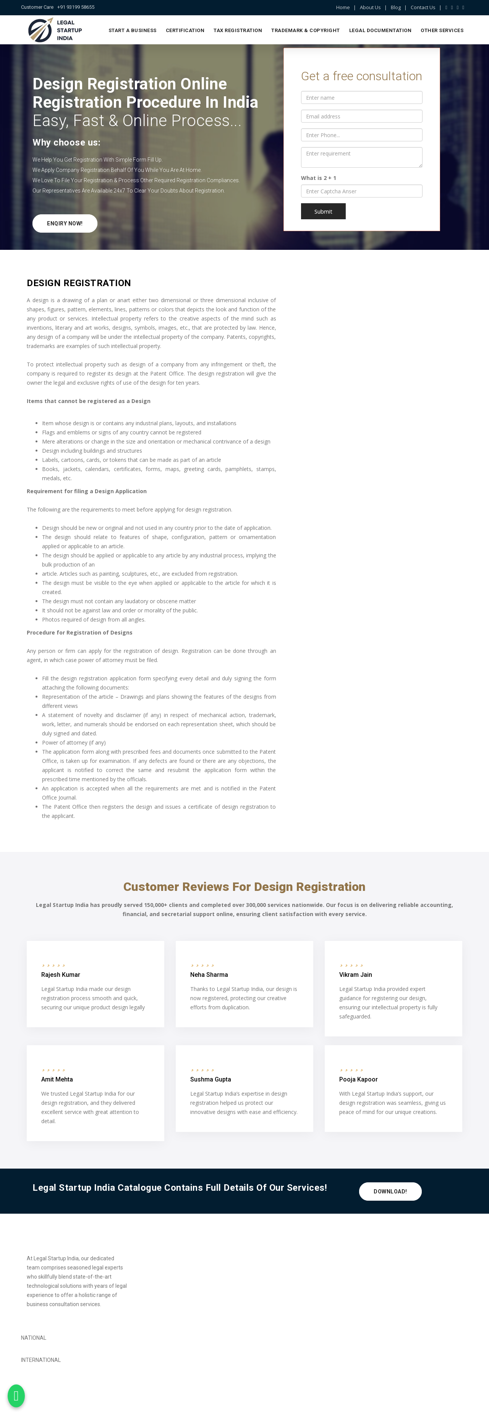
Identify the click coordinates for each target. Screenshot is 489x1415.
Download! (390, 1193)
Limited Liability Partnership (172, 1274)
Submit (323, 211)
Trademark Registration (279, 1261)
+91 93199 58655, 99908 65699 (419, 1298)
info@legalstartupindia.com (412, 1307)
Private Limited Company (169, 1261)
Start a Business (132, 30)
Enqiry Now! (65, 223)
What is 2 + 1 (318, 177)
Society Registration (163, 1300)
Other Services (442, 30)
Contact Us (423, 7)
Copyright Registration (277, 1274)
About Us (370, 7)
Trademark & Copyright (305, 30)
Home (343, 7)
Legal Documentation (380, 30)
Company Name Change (279, 1300)
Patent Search (267, 1287)
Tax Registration (238, 30)
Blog (396, 7)
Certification (185, 30)
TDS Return (153, 1287)
